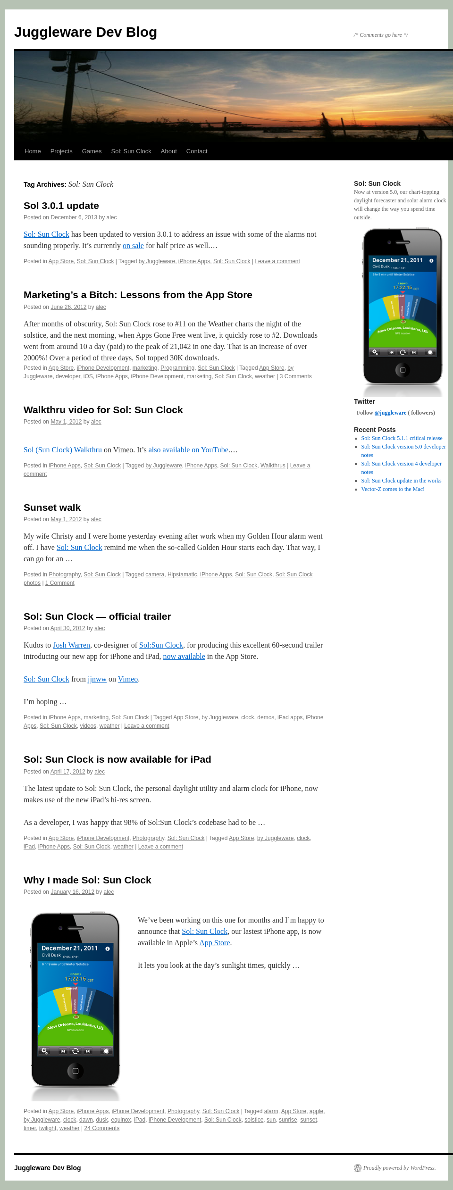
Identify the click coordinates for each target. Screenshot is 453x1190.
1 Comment (60, 583)
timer (30, 1128)
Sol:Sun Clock (161, 645)
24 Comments (102, 1128)
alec (112, 217)
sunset (308, 1119)
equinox (121, 1119)
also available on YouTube (188, 450)
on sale (133, 245)
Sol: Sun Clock (131, 151)
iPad (29, 846)
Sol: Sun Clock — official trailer (97, 616)
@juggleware (391, 412)
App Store (61, 261)
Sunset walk (52, 507)
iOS (88, 376)
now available (184, 656)
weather (265, 376)
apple (316, 1111)
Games (92, 151)
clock (247, 717)
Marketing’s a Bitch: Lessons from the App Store (138, 294)
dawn (86, 1119)
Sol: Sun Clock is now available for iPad (117, 759)
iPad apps (289, 717)
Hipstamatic (182, 574)
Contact (197, 151)
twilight (48, 1128)
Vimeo (128, 679)
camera (154, 574)
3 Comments (296, 376)
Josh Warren (71, 645)
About (169, 151)
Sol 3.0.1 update (61, 205)
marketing (145, 368)
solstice (253, 1119)
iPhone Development (103, 368)
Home (33, 151)
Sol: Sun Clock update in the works (401, 480)
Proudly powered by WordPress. (399, 1168)
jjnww (97, 679)
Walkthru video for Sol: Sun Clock (103, 409)
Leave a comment (277, 261)
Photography (64, 574)
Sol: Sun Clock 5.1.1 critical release (402, 438)
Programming (177, 368)
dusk (102, 1119)
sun (271, 1119)
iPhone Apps (194, 261)
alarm (271, 1111)
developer (68, 376)
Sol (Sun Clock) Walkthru (63, 450)
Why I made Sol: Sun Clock (87, 879)
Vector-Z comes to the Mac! (393, 489)
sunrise (288, 1119)
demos (265, 717)
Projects (61, 151)
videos (88, 726)
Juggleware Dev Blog (85, 32)
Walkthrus (272, 465)
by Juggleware (157, 261)
